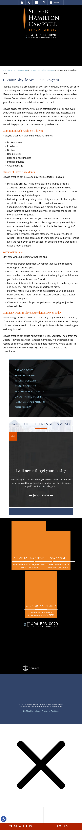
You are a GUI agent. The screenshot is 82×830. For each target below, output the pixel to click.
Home (22, 2)
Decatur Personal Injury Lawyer (42, 70)
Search (44, 2)
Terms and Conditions (50, 711)
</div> (22, 818)
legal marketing (35, 706)
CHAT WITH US (20, 826)
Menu (57, 2)
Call (29, 2)
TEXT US (61, 826)
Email (37, 2)
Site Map (26, 711)
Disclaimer (36, 711)
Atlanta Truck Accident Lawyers (15, 70)
